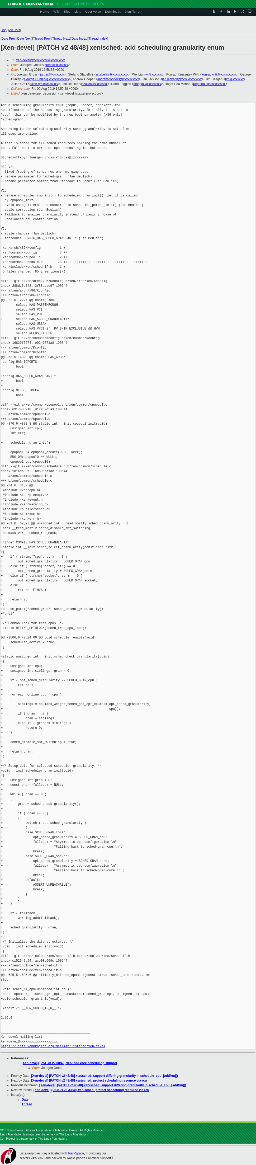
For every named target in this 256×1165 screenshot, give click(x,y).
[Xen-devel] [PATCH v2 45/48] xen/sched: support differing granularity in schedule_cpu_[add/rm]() (104, 1076)
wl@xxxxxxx (154, 74)
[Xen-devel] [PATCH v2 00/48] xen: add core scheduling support (69, 1063)
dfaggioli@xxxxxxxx (147, 84)
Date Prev (8, 38)
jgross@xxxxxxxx (56, 65)
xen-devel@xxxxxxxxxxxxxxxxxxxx (40, 60)
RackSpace (76, 1153)
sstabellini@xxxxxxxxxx (112, 74)
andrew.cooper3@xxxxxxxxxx (118, 79)
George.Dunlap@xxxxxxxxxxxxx (46, 79)
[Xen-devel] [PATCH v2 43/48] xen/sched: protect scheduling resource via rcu (89, 1080)
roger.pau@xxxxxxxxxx (209, 84)
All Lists (14, 30)
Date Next (24, 38)
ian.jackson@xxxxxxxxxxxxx (182, 79)
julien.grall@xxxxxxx (44, 84)
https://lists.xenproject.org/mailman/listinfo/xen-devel (53, 1046)
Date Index (79, 38)
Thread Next (61, 38)
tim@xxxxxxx (234, 79)
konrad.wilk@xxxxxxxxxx (219, 74)
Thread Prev (41, 38)
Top (3, 30)
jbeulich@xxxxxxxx (94, 84)
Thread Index (98, 38)
